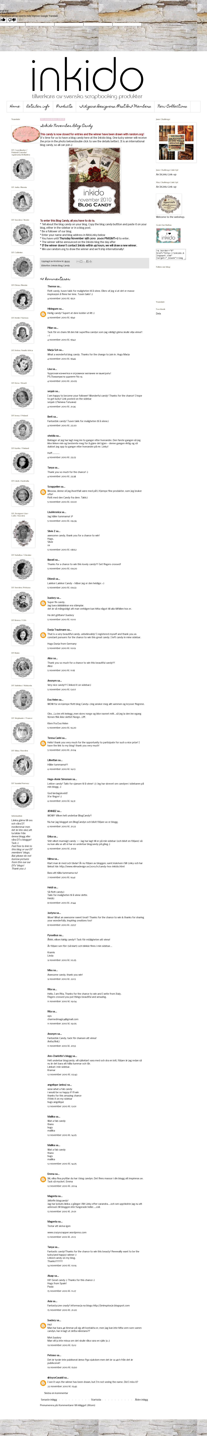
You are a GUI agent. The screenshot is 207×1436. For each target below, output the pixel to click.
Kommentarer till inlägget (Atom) (77, 1405)
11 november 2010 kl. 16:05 (62, 1023)
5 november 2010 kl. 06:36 (62, 521)
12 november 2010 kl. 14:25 (62, 1135)
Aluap (50, 1276)
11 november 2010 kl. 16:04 (62, 1001)
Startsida (96, 1400)
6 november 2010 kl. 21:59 (61, 848)
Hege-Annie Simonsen (59, 779)
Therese (51, 286)
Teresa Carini (54, 738)
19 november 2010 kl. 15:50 (62, 1367)
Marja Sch (52, 350)
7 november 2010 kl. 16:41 (61, 877)
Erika (50, 836)
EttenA (51, 579)
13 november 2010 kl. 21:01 (61, 1211)
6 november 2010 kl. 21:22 (61, 826)
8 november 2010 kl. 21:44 (61, 903)
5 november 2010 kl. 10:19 (61, 648)
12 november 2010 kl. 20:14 (62, 1186)
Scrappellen (53, 487)
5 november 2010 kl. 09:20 (62, 568)
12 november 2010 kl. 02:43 (62, 1074)
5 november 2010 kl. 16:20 (61, 728)
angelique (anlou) (57, 1085)
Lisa (49, 369)
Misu (50, 970)
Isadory (51, 598)
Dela (158, 315)
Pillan (50, 328)
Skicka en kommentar (56, 1393)
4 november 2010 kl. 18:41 (61, 317)
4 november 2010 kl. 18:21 (61, 298)
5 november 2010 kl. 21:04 (61, 750)
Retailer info (38, 106)
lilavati (50, 560)
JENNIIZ (51, 811)
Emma (50, 1174)
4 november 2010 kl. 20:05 (62, 381)
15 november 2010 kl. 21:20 (62, 1310)
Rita (49, 989)
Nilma (50, 859)
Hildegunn (52, 309)
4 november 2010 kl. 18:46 (61, 359)
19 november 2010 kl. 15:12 (61, 1345)
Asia (49, 1301)
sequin (51, 391)
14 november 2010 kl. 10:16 (62, 1265)
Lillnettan (52, 760)
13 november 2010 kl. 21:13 (61, 1237)
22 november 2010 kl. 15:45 (62, 1386)
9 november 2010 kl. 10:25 (61, 960)
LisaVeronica (54, 512)
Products (65, 106)
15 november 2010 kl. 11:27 (61, 1291)
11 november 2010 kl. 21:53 (61, 1046)
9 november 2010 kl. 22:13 (61, 979)
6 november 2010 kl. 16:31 (61, 801)
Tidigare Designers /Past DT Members (115, 106)
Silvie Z (51, 531)
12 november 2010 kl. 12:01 (61, 1106)
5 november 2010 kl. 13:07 (61, 689)
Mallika (51, 1117)
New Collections (172, 106)
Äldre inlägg (141, 1400)
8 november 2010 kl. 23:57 (61, 925)
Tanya (50, 468)
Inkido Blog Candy (60, 265)
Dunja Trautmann (56, 630)
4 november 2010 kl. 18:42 (61, 340)
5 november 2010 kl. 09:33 (61, 587)
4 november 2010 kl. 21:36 (61, 406)
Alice (50, 658)
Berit (50, 417)
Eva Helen (52, 700)
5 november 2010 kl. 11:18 (61, 670)
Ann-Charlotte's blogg (59, 1056)
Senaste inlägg (49, 1400)
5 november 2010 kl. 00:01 (62, 502)
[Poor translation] (12, 20)
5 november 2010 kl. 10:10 (61, 619)
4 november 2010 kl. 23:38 (61, 476)
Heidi (50, 887)
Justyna (51, 913)
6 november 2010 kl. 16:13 (61, 769)
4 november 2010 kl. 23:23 (61, 457)
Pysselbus (52, 935)
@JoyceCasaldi (55, 1378)
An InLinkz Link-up (166, 174)
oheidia (51, 436)
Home (15, 106)
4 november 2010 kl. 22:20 (62, 425)
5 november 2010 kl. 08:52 (62, 549)
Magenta (52, 1196)
